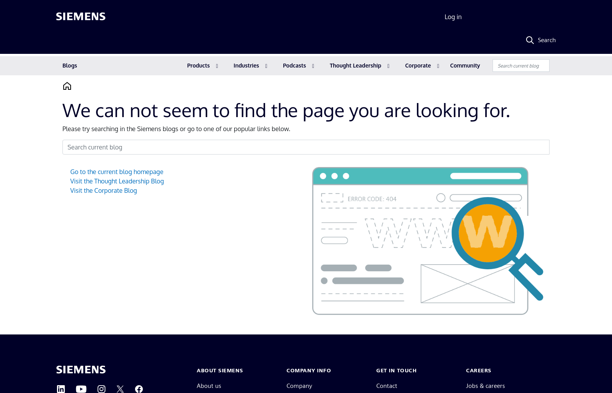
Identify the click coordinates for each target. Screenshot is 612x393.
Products (198, 65)
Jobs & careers (485, 385)
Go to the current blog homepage (117, 172)
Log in (453, 17)
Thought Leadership (355, 65)
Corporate (418, 65)
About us (209, 385)
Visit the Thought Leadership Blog (117, 181)
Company (299, 385)
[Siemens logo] (80, 17)
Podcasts (294, 65)
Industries (246, 65)
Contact (386, 385)
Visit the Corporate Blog (103, 190)
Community (465, 65)
